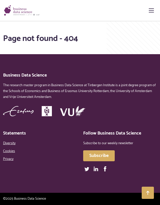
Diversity (9, 143)
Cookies (9, 151)
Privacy (8, 159)
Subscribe (99, 155)
